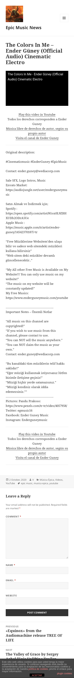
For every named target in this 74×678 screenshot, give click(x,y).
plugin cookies (64, 673)
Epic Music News (23, 27)
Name (10, 565)
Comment (13, 516)
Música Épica (47, 479)
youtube (53, 483)
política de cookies (38, 669)
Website (11, 595)
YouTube (10, 483)
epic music (27, 483)
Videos (59, 479)
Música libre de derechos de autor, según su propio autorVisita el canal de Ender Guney (37, 133)
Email (11, 580)
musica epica (41, 483)
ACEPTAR (37, 675)
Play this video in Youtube (37, 114)
